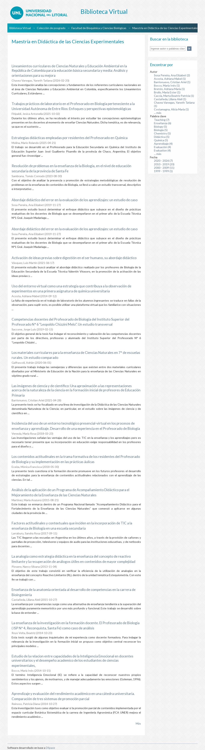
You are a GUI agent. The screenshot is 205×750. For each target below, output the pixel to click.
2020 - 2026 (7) (163, 160)
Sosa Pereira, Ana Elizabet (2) (172, 75)
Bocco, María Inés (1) (167, 85)
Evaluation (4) (162, 150)
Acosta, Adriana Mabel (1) (170, 78)
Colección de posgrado (51, 28)
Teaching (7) (161, 119)
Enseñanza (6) (162, 123)
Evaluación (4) (162, 147)
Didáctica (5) (161, 136)
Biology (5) (160, 126)
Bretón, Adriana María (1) (169, 89)
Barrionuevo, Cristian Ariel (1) (172, 82)
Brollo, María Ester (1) (167, 92)
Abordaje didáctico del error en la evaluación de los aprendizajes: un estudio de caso (75, 200)
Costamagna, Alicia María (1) (171, 109)
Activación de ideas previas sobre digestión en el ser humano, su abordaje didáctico (74, 258)
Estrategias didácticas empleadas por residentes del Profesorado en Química (70, 138)
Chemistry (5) (162, 133)
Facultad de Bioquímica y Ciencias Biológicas (98, 28)
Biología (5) (161, 130)
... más (157, 112)
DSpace (50, 747)
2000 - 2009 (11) (164, 167)
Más (138, 723)
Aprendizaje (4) (163, 143)
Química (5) (161, 140)
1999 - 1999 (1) (163, 171)
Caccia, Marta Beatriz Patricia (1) (174, 95)
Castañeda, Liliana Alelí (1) (170, 99)
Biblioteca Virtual (20, 28)
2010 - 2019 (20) (164, 164)
